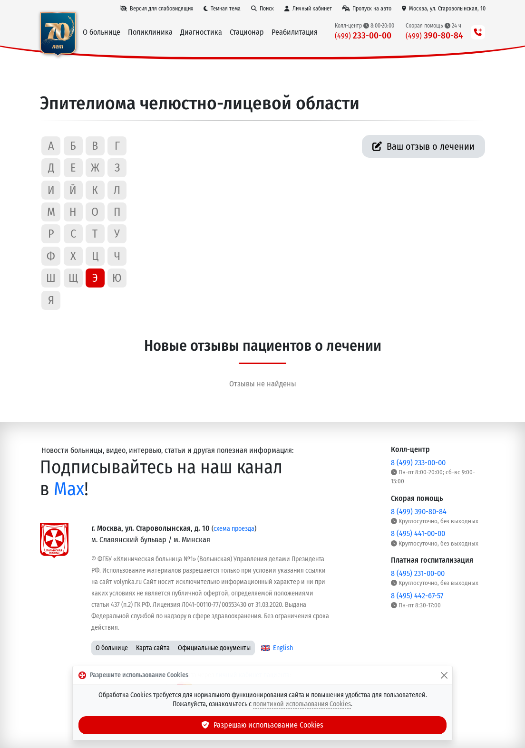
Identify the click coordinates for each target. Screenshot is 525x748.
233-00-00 (363, 35)
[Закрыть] (444, 675)
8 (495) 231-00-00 (418, 573)
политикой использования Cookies (302, 704)
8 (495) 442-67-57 (417, 595)
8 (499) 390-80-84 (419, 511)
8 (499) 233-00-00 (418, 462)
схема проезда (234, 529)
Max (69, 489)
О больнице (112, 648)
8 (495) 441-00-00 (418, 533)
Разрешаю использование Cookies (262, 724)
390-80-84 (434, 35)
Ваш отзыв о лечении (423, 146)
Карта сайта (153, 648)
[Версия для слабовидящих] (156, 8)
